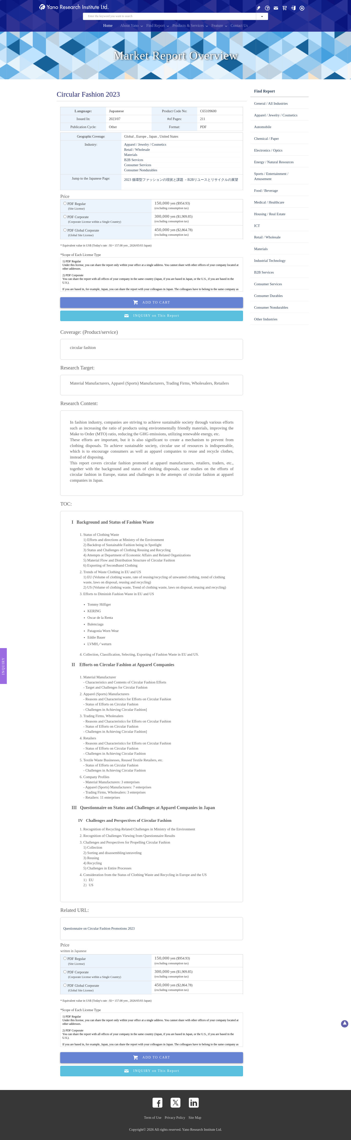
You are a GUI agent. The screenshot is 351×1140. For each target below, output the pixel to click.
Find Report (155, 25)
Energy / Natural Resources (273, 162)
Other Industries (265, 319)
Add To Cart (151, 302)
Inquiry (3, 666)
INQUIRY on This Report (151, 316)
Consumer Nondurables (140, 170)
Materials (130, 155)
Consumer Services (137, 165)
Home (108, 25)
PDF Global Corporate (81, 233)
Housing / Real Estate (269, 214)
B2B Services (133, 160)
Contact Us (239, 25)
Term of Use (152, 1118)
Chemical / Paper (266, 139)
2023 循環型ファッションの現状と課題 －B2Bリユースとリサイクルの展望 (181, 180)
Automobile (262, 127)
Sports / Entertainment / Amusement (271, 176)
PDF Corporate (92, 219)
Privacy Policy (175, 1118)
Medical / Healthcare (269, 202)
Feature (217, 25)
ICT (257, 226)
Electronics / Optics (268, 150)
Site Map (195, 1118)
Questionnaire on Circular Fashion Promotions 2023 (99, 928)
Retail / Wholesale (137, 150)
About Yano (129, 25)
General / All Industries (271, 103)
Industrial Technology (269, 261)
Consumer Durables (268, 296)
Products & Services (188, 25)
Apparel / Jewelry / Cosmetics (145, 144)
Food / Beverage (266, 191)
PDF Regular (74, 206)
